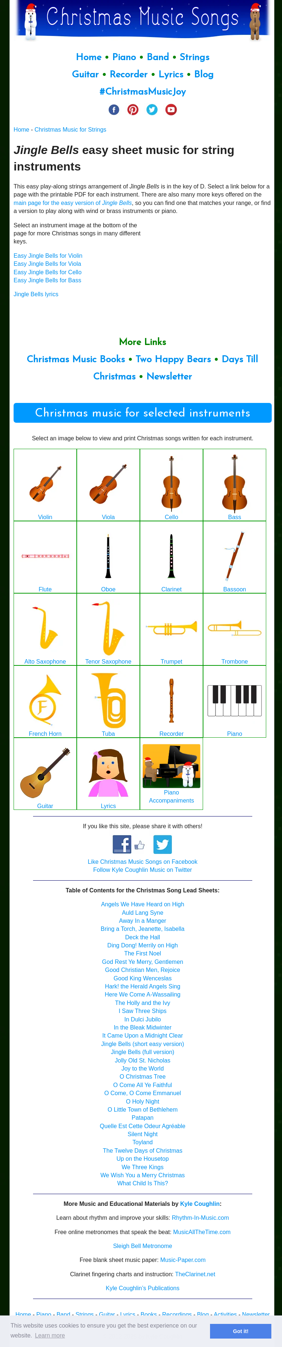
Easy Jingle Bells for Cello (48, 272)
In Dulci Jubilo (142, 1019)
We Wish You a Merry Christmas (142, 1175)
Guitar (85, 75)
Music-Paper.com (183, 1260)
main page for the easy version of (73, 203)
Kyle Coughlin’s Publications (143, 1288)
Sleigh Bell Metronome (142, 1246)
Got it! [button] (241, 1331)
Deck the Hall (142, 937)
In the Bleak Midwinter (142, 1027)
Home (88, 58)
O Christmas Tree (143, 1076)
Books (149, 1314)
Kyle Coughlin (200, 1204)
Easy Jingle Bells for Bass (47, 280)
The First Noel (142, 953)
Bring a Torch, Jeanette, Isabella (142, 929)
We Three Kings (142, 1167)
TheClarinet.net (195, 1274)
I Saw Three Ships (142, 1011)
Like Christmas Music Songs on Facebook (143, 862)
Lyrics (170, 75)
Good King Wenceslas (142, 978)
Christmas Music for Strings (70, 129)
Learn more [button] (50, 1335)
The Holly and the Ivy (142, 1003)
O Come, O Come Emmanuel (142, 1093)
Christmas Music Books (75, 360)
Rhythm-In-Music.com (200, 1218)
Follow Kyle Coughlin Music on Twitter (142, 870)
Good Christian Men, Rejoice (142, 970)
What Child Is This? (142, 1183)
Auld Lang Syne (142, 913)
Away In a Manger (142, 921)
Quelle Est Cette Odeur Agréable (142, 1126)
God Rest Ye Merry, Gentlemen (142, 962)
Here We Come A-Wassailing (142, 994)
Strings (194, 58)
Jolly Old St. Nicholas (142, 1060)
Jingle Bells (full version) (142, 1052)
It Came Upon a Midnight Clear (142, 1035)
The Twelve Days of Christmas (142, 1151)
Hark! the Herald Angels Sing (142, 986)
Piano (124, 58)
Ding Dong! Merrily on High (142, 945)
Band (159, 58)
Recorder (128, 75)
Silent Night (142, 1134)
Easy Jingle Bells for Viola (47, 264)
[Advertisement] (217, 267)
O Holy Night (142, 1101)
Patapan (143, 1118)
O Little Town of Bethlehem (143, 1109)
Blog (204, 75)
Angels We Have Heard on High (142, 904)
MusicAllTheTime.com (202, 1232)
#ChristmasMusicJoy (143, 92)
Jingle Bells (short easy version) (142, 1044)
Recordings (177, 1314)
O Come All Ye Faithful (142, 1085)
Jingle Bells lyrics (36, 294)
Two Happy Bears (173, 360)
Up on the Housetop (142, 1159)
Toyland (143, 1142)
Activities (225, 1314)
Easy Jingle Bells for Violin (48, 256)
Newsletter (169, 377)
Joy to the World (143, 1068)
